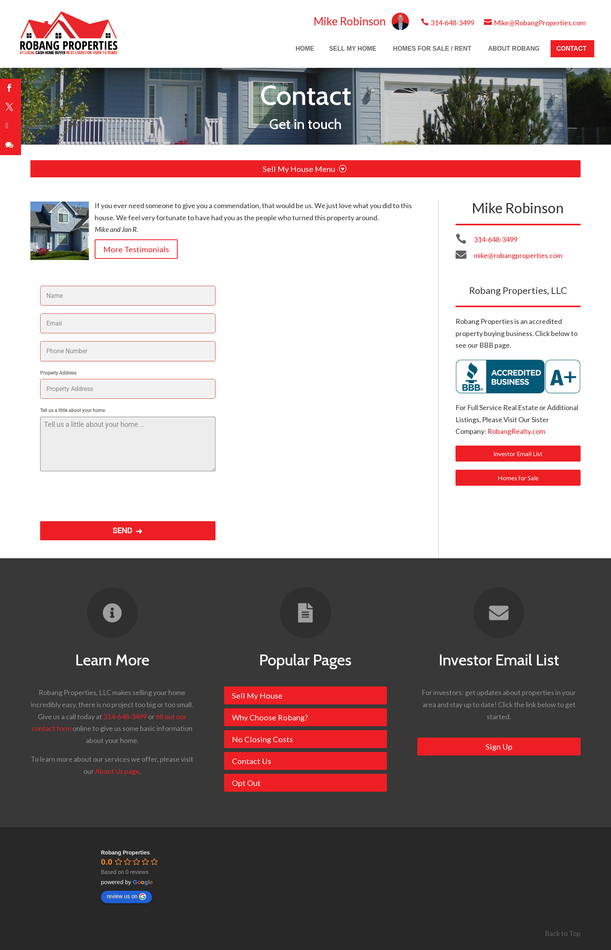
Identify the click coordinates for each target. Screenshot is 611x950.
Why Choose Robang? (270, 717)
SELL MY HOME (352, 48)
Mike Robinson (361, 21)
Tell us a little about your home (72, 410)
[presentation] (99, 494)
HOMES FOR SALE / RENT (432, 48)
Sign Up (499, 746)
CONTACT (571, 48)
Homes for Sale (518, 477)
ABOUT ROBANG (514, 48)
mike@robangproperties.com (518, 255)
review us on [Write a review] (126, 896)
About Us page (117, 771)
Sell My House (257, 695)
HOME (304, 48)
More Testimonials (136, 249)
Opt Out (246, 782)
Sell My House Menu (304, 168)
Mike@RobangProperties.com (535, 22)
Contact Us (251, 761)
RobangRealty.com (516, 431)
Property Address (58, 373)
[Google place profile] (125, 852)
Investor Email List (517, 453)
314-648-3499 (447, 22)
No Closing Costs (262, 739)
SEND (122, 530)
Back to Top (563, 933)
